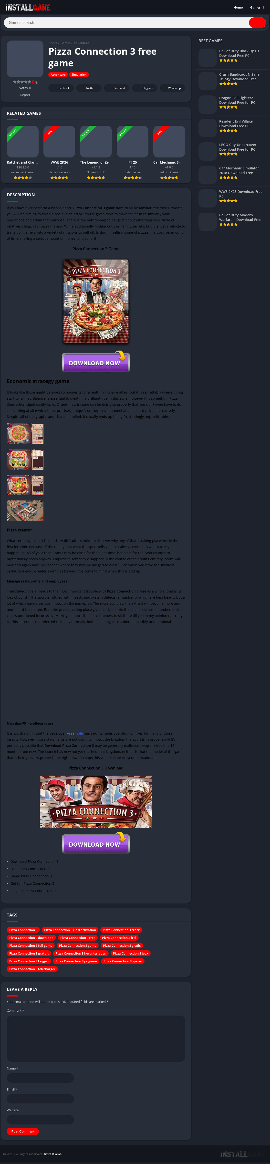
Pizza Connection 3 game (77, 948)
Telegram (144, 90)
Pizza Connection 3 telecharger (32, 971)
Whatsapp (172, 90)
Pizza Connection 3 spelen (123, 963)
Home (238, 7)
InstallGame (53, 1156)
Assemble (75, 735)
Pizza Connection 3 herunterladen (80, 955)
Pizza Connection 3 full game (30, 948)
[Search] (135, 23)
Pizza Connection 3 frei (119, 940)
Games (255, 7)
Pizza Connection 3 (23, 932)
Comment (15, 1012)
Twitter (87, 90)
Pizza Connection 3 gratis (122, 948)
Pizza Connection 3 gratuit (29, 955)
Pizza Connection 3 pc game (76, 963)
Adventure (81, 45)
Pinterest (116, 90)
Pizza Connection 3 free (77, 940)
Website (13, 1112)
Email (12, 1091)
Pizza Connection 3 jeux (130, 955)
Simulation (79, 77)
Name (12, 1070)
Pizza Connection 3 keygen (29, 963)
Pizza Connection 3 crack (121, 932)
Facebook (60, 90)
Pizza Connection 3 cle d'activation (70, 932)
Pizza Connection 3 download (31, 940)
